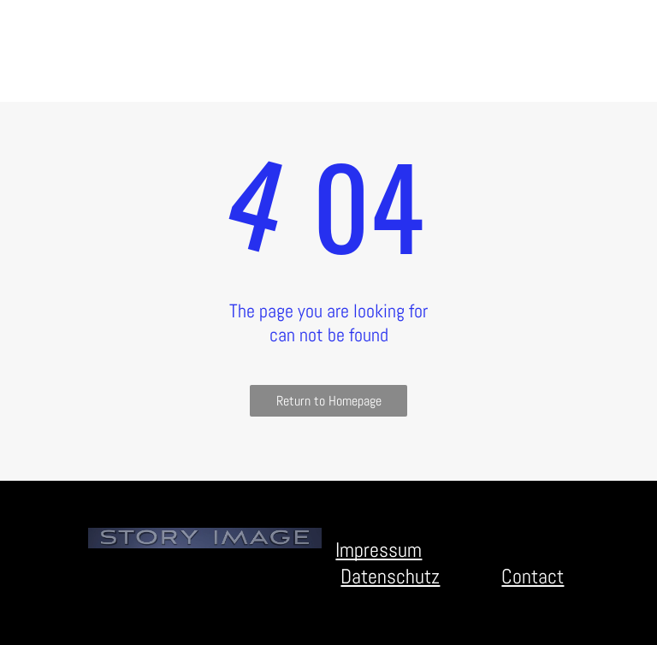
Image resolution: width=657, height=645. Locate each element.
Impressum (378, 549)
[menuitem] (134, 23)
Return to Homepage (329, 401)
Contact (532, 576)
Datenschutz (390, 576)
